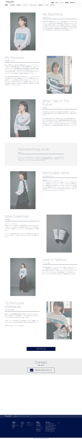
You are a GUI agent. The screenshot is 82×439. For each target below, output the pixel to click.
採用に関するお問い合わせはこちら (43, 410)
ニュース (62, 2)
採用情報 (66, 2)
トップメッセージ (25, 5)
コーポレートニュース (30, 423)
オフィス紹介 (46, 5)
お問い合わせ (72, 2)
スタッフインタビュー (33, 5)
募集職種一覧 (40, 5)
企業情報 (52, 2)
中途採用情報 (18, 5)
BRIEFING (22, 423)
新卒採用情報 (13, 5)
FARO (22, 425)
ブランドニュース (30, 425)
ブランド (57, 2)
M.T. (27, 416)
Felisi (22, 426)
